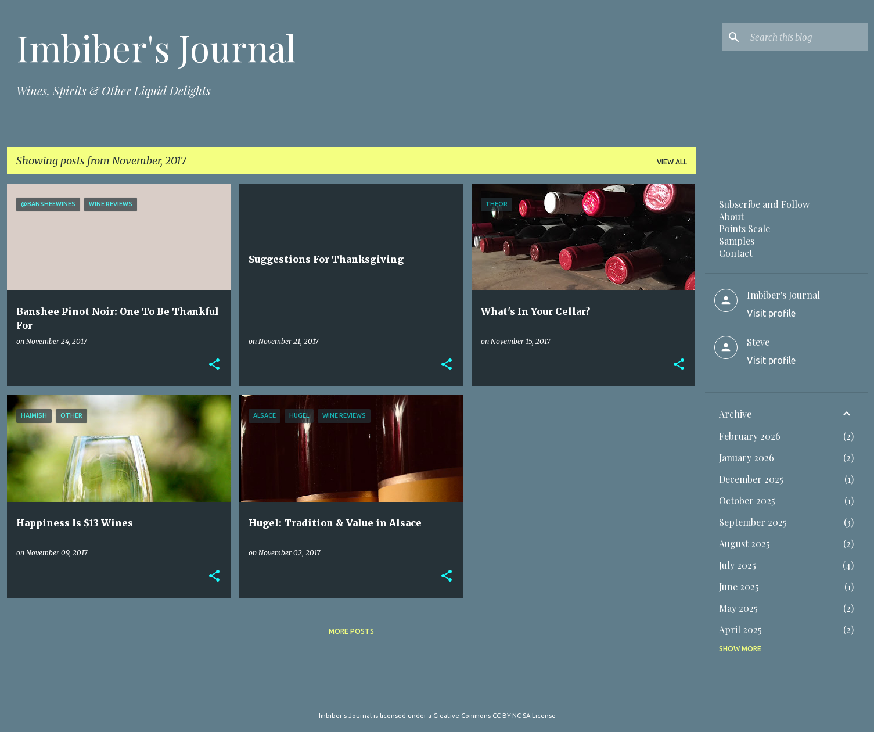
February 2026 (750, 436)
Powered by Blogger (437, 692)
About (731, 216)
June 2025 (739, 586)
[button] (214, 364)
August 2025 (744, 543)
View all (672, 162)
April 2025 (740, 629)
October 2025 (747, 500)
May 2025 (738, 608)
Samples (736, 241)
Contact (736, 253)
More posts (351, 631)
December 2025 (751, 479)
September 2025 (753, 522)
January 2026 (746, 457)
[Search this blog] (807, 37)
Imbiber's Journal (156, 47)
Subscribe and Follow (764, 204)
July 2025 (737, 565)
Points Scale (744, 229)
